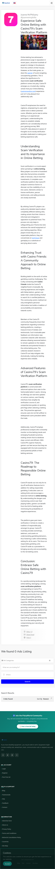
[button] (47, 699)
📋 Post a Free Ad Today (27, 726)
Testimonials (6, 795)
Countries (5, 842)
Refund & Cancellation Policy (11, 837)
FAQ (3, 799)
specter (30, 73)
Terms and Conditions (9, 833)
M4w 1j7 (29, 632)
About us (5, 825)
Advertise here (7, 821)
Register (5, 773)
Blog (3, 790)
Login (4, 769)
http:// (28, 638)
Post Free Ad (6, 777)
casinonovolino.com (28, 91)
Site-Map (5, 846)
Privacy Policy (6, 829)
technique (35, 238)
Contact (4, 807)
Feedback (5, 803)
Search (27, 681)
